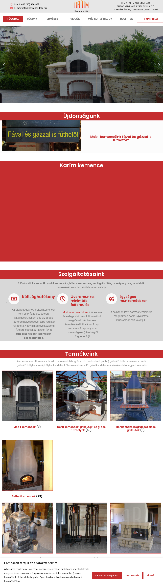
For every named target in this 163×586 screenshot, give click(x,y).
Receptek (126, 19)
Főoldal (13, 19)
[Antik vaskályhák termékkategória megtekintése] (27, 532)
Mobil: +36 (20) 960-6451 (27, 4)
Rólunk (32, 19)
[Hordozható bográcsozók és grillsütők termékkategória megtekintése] (135, 402)
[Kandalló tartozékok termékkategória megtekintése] (81, 532)
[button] (75, 100)
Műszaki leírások (100, 19)
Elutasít (114, 575)
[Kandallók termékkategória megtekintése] (135, 532)
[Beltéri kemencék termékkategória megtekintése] (27, 469)
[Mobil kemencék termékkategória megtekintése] (27, 400)
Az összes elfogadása (141, 575)
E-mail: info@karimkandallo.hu (30, 8)
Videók (75, 19)
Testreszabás (91, 575)
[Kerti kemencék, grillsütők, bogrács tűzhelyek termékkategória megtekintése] (81, 402)
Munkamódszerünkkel (75, 312)
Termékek (53, 19)
